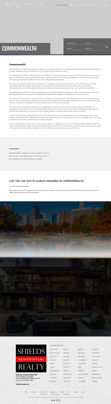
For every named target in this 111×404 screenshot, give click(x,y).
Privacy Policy (55, 394)
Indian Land (67, 378)
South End (95, 349)
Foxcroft (66, 371)
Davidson (53, 381)
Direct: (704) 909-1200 (24, 380)
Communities (30, 4)
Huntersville (67, 374)
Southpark (95, 353)
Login (83, 392)
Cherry (52, 363)
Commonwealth (55, 371)
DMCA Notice (44, 394)
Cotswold (53, 378)
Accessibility (66, 394)
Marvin (80, 349)
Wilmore (95, 381)
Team (40, 4)
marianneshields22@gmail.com (28, 378)
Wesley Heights (97, 378)
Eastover (66, 360)
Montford (81, 356)
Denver (65, 349)
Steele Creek (96, 356)
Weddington (96, 374)
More (18, 6)
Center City (54, 356)
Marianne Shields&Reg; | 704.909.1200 (60, 5)
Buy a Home (34, 392)
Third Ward (81, 381)
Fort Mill (66, 367)
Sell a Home (43, 392)
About (62, 392)
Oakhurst (81, 371)
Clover (52, 367)
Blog (68, 392)
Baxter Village (54, 353)
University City (97, 367)
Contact (9, 6)
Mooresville (82, 360)
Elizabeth (66, 363)
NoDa (79, 367)
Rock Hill (81, 378)
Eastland (66, 356)
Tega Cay (95, 360)
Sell (20, 4)
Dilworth (66, 353)
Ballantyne (53, 349)
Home (6, 4)
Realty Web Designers (78, 397)
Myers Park (82, 363)
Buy (13, 4)
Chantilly (53, 360)
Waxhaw (94, 371)
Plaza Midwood (83, 374)
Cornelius (53, 374)
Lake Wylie (66, 381)
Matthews (81, 353)
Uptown (94, 363)
